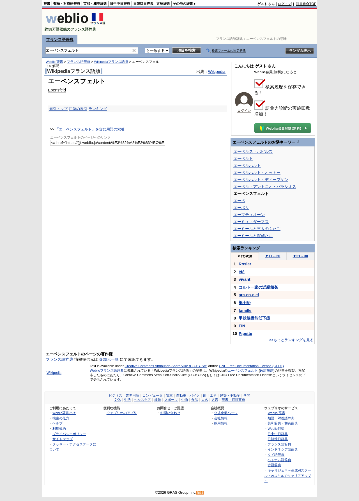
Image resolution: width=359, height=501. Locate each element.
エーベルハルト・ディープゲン (260, 179)
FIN (242, 326)
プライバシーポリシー (69, 434)
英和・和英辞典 (95, 3)
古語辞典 (163, 3)
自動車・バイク (188, 395)
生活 (127, 399)
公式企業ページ (226, 413)
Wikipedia (216, 71)
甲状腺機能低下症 (254, 318)
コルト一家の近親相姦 (258, 287)
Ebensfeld (57, 90)
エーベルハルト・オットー (256, 172)
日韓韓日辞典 (143, 3)
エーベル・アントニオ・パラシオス (264, 186)
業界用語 (132, 395)
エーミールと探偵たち (253, 235)
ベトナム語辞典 (279, 460)
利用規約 (59, 428)
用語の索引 (78, 109)
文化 (117, 399)
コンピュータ (152, 395)
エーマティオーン (249, 214)
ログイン (284, 4)
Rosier (245, 264)
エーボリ (241, 207)
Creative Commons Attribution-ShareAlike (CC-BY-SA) (166, 366)
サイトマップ (62, 439)
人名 (204, 399)
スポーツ (171, 399)
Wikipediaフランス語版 (111, 61)
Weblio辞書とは (64, 413)
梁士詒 (244, 302)
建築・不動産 (230, 395)
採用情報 (220, 423)
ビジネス (115, 395)
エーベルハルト (247, 165)
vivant (244, 279)
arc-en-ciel (249, 295)
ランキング (98, 109)
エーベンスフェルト (242, 371)
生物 (184, 399)
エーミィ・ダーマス (251, 221)
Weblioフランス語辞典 (107, 371)
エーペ (239, 200)
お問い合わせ (170, 413)
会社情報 (220, 418)
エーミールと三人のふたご (256, 228)
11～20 (272, 256)
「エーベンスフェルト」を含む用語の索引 (90, 129)
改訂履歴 (266, 371)
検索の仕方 (60, 418)
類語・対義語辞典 (66, 3)
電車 (169, 395)
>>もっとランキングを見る (291, 340)
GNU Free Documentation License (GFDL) (251, 366)
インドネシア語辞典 (283, 449)
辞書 (46, 3)
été (242, 272)
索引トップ (58, 109)
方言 (214, 399)
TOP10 (244, 256)
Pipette (245, 333)
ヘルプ (57, 423)
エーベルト (243, 158)
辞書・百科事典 (233, 399)
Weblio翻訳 (276, 428)
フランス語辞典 (59, 39)
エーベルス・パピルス (253, 151)
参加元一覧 (109, 359)
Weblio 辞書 (54, 61)
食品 (194, 399)
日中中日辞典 (120, 3)
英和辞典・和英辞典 (283, 423)
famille (245, 310)
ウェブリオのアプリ (122, 413)
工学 (213, 395)
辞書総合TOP (306, 4)
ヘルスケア (142, 399)
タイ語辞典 (276, 454)
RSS (200, 492)
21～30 (300, 256)
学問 (246, 395)
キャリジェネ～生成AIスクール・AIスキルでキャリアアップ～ (287, 475)
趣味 (157, 399)
